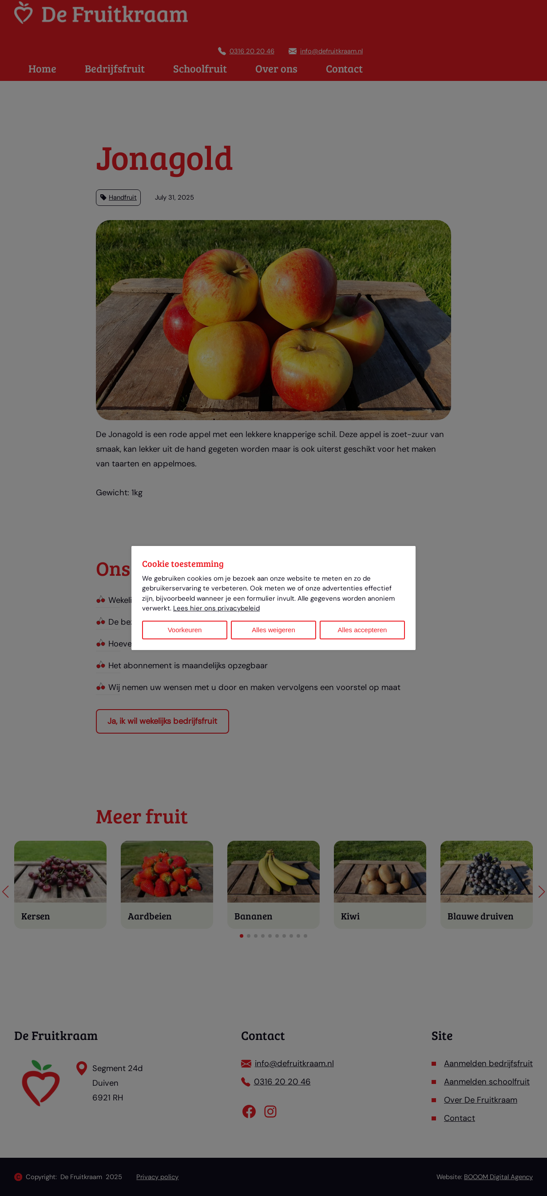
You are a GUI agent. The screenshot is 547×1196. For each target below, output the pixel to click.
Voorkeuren (185, 630)
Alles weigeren (273, 630)
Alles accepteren (362, 630)
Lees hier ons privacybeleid (216, 608)
